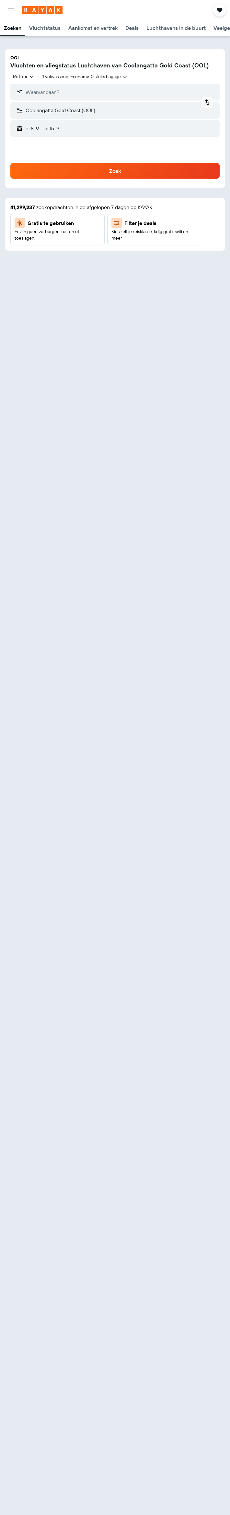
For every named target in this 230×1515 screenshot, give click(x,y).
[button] (11, 10)
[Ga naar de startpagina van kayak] (42, 10)
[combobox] (23, 76)
